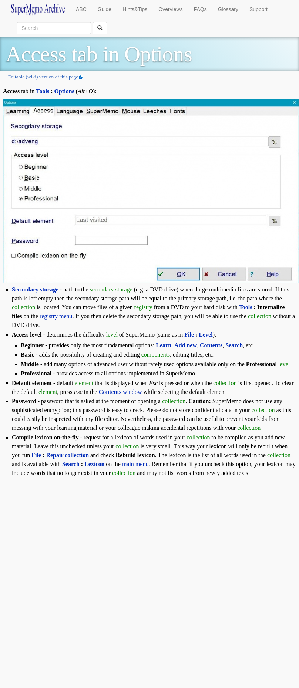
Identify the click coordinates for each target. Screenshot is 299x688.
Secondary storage (35, 289)
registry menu (56, 316)
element (84, 383)
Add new (185, 345)
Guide (104, 9)
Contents (211, 345)
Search (71, 464)
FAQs (200, 9)
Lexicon (94, 464)
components (155, 354)
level (112, 334)
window (120, 392)
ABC (81, 9)
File (189, 334)
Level (205, 334)
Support (258, 9)
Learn (163, 345)
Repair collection (67, 455)
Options (64, 91)
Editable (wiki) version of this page (43, 77)
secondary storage (111, 289)
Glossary (228, 9)
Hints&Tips (134, 9)
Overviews (170, 9)
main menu (135, 464)
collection (23, 307)
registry (143, 307)
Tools (42, 91)
